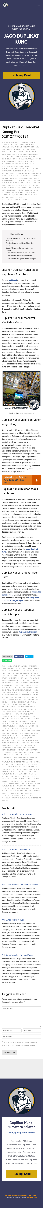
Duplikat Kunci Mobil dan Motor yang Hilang (19, 249)
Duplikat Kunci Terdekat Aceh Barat (19, 256)
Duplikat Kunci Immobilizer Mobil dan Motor (19, 244)
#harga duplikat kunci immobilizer (23, 767)
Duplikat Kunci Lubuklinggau (14, 173)
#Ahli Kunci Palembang (22, 687)
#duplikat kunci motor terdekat (16, 731)
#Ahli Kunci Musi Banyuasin (20, 673)
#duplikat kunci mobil (11, 723)
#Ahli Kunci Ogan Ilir (18, 678)
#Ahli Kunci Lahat (24, 668)
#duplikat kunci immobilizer (23, 716)
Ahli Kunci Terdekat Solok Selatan (17, 814)
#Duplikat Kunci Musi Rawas (25, 735)
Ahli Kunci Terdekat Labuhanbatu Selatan (20, 884)
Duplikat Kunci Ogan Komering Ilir (17, 183)
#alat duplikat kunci (28, 692)
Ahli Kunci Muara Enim (25, 147)
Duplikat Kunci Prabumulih (26, 195)
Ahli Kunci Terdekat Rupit (13, 920)
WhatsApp (7, 660)
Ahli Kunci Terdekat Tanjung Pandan (18, 955)
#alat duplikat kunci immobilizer (16, 695)
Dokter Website (31, 1198)
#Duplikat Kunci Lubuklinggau (22, 721)
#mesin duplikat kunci (21, 788)
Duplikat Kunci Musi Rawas (13, 178)
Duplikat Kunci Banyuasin (13, 168)
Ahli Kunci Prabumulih (24, 166)
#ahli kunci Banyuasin (17, 666)
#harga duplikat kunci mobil (14, 771)
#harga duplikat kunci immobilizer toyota (20, 769)
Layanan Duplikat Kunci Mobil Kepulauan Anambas (21, 239)
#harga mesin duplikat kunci (20, 783)
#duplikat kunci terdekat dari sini (17, 762)
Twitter (29, 656)
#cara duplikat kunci (22, 704)
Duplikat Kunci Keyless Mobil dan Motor (20, 253)
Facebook (19, 656)
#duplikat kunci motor (22, 728)
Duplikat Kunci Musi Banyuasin (26, 176)
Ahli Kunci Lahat (17, 144)
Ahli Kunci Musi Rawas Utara (21, 152)
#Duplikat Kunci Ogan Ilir (13, 740)
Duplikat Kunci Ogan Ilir (29, 180)
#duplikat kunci (19, 709)
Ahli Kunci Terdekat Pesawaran (16, 849)
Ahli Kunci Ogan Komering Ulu (19, 156)
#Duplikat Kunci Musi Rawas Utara (17, 738)
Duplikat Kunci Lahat (24, 171)
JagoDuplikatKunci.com (28, 632)
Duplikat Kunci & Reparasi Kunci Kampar (21, 259)
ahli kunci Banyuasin (11, 142)
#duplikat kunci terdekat (22, 759)
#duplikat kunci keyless (12, 719)
